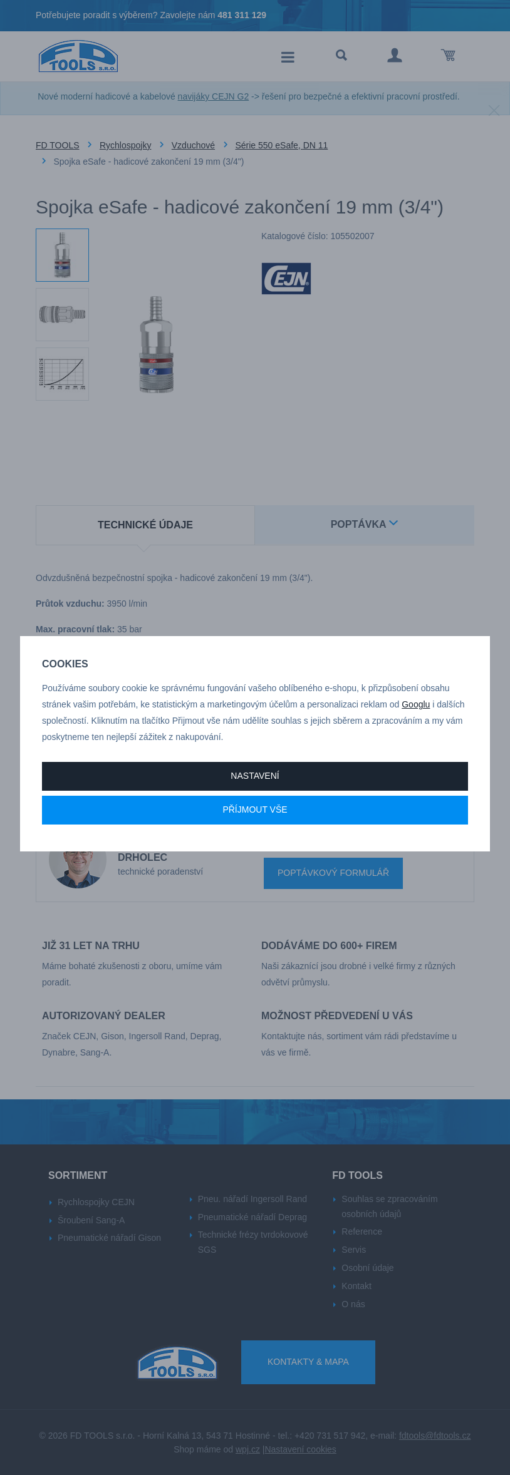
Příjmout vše (254, 809)
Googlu (416, 704)
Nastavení (255, 776)
